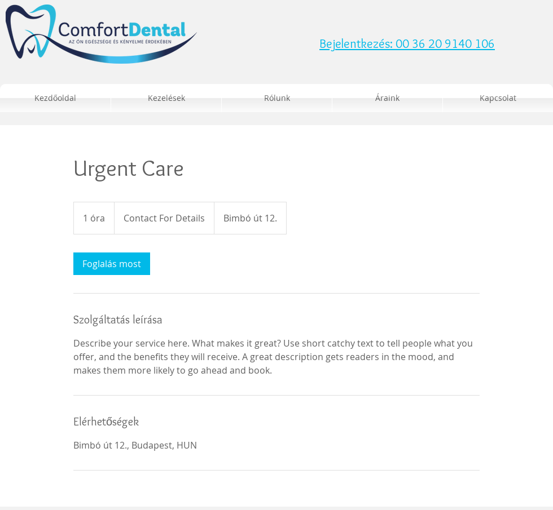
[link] (111, 263)
